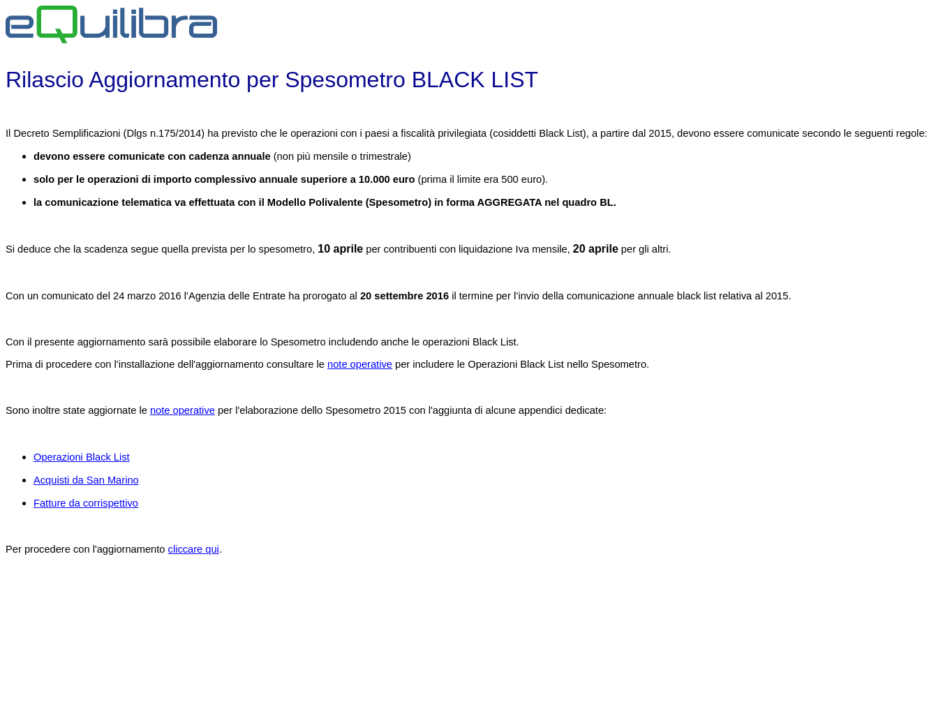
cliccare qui (193, 549)
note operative (359, 364)
